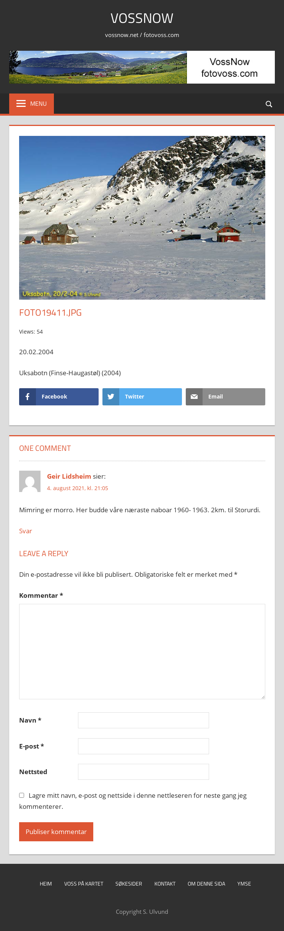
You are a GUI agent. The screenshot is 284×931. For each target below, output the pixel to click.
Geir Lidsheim (69, 476)
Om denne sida (206, 883)
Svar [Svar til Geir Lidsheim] (25, 530)
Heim (46, 883)
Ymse (244, 883)
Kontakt (164, 883)
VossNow (142, 17)
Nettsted (33, 771)
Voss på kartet (83, 883)
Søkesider (128, 883)
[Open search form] (269, 104)
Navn (30, 720)
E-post (31, 746)
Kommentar (41, 595)
